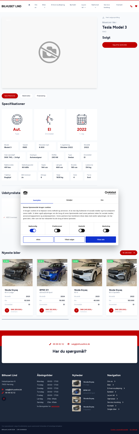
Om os (36, 4)
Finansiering (41, 96)
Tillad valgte (69, 240)
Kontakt (119, 2)
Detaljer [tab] (69, 200)
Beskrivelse (26, 96)
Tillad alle (100, 240)
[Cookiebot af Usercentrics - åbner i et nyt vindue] (106, 192)
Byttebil (73, 2)
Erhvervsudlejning (58, 2)
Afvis (38, 240)
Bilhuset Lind (106, 22)
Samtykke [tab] (37, 200)
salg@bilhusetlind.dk (79, 346)
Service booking (107, 4)
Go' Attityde (133, 429)
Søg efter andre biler (120, 45)
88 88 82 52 (56, 346)
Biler (114, 22)
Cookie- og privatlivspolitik (119, 429)
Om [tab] (102, 200)
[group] (49, 52)
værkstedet (55, 406)
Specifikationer (9, 96)
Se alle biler (129, 255)
